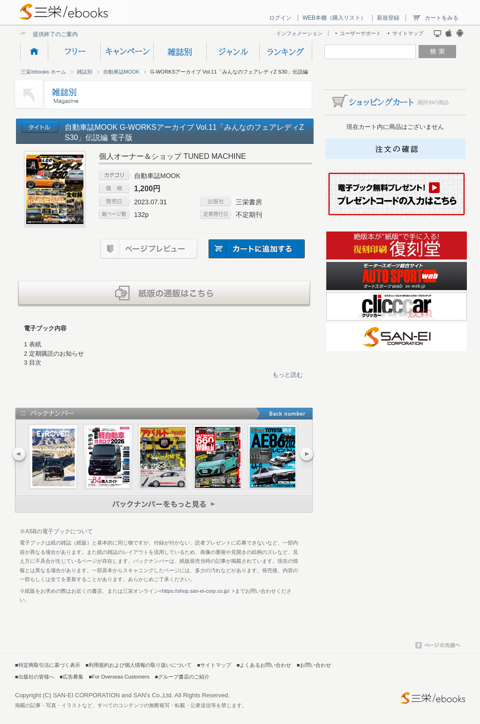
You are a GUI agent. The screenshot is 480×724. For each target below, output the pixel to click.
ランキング (285, 51)
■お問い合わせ (314, 665)
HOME (34, 51)
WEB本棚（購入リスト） (334, 18)
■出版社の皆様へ (34, 676)
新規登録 (388, 18)
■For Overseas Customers (119, 676)
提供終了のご (50, 34)
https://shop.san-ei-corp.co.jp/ (195, 591)
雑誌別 (179, 51)
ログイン (280, 18)
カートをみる (441, 18)
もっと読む (287, 374)
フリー (74, 51)
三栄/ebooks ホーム (43, 72)
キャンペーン (126, 51)
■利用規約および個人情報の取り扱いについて (138, 665)
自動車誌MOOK (121, 72)
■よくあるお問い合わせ (264, 665)
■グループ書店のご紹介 (182, 676)
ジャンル (232, 51)
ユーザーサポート (360, 33)
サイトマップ (407, 33)
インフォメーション (299, 33)
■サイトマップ (214, 665)
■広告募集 (71, 676)
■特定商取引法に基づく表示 (47, 665)
